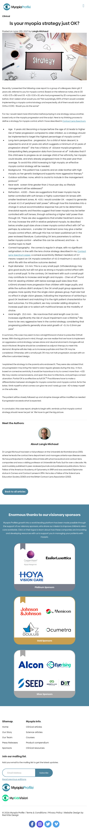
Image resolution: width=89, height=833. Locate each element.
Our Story (7, 732)
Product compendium (37, 742)
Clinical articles (34, 727)
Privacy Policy (55, 812)
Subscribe (43, 773)
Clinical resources (35, 748)
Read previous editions (14, 779)
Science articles (34, 732)
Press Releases (10, 742)
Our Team (7, 737)
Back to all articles (15, 491)
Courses (30, 737)
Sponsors (7, 748)
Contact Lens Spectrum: (74, 121)
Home (5, 727)
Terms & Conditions (36, 812)
